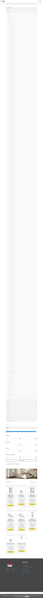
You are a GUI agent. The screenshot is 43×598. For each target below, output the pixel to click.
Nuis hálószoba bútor (11, 275)
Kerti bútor (22, 418)
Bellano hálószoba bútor (12, 64)
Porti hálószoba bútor (11, 293)
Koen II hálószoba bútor (12, 201)
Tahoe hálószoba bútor (12, 338)
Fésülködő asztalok (10, 383)
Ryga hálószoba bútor (11, 311)
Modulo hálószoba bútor (12, 257)
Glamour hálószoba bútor (12, 141)
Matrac (22, 403)
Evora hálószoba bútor (12, 116)
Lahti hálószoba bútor (11, 210)
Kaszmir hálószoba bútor (12, 190)
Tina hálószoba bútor (11, 347)
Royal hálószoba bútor (11, 304)
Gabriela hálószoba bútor (12, 134)
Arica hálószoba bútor (11, 42)
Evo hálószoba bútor (11, 114)
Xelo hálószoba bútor (11, 374)
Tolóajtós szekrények (10, 396)
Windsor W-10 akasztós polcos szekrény (12, 496)
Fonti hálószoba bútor (11, 125)
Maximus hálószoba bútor (12, 248)
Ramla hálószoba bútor (12, 300)
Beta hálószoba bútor (11, 69)
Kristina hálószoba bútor (12, 206)
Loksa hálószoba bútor (12, 226)
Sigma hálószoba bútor (12, 327)
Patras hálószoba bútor (12, 286)
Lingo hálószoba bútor (11, 221)
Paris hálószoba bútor (11, 284)
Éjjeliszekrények (10, 22)
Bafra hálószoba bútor (11, 55)
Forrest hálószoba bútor (12, 129)
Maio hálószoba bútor (11, 237)
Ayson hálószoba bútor (12, 49)
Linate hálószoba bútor (12, 219)
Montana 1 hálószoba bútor (12, 264)
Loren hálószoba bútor (12, 228)
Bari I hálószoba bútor (11, 62)
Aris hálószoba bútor (11, 44)
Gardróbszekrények (10, 387)
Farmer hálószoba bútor (12, 118)
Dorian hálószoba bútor (12, 107)
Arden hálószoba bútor (12, 40)
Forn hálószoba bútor (11, 127)
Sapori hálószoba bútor (12, 313)
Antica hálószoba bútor (12, 35)
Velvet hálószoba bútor (12, 354)
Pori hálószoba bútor (11, 291)
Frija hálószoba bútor (11, 132)
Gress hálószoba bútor (12, 143)
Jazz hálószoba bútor (11, 170)
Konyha (22, 411)
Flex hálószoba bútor (11, 123)
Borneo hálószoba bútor (12, 78)
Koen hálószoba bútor (11, 199)
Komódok (9, 392)
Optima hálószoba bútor (12, 277)
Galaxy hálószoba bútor (12, 136)
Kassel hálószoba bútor (12, 188)
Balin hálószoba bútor (11, 58)
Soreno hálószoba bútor (12, 329)
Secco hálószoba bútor (12, 318)
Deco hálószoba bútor (11, 100)
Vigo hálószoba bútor (11, 358)
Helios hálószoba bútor (12, 147)
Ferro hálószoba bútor (12, 120)
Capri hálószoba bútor (11, 87)
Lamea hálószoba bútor (12, 212)
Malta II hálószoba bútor (12, 239)
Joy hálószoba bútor (11, 172)
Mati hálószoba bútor (11, 246)
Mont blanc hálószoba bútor (12, 262)
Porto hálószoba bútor (11, 295)
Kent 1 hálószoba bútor (12, 192)
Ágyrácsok (9, 15)
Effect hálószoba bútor (12, 109)
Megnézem (12, 505)
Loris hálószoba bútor (11, 230)
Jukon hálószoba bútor (12, 174)
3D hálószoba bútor (11, 26)
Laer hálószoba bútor (11, 208)
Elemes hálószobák (22, 24)
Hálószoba (22, 11)
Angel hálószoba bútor (12, 33)
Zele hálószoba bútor (11, 378)
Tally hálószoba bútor (11, 340)
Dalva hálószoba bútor (11, 96)
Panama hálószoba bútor (12, 282)
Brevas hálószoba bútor (12, 80)
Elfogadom (27, 596)
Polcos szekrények (10, 394)
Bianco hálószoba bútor (12, 71)
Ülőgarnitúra (22, 401)
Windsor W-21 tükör (23, 544)
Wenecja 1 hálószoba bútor (12, 365)
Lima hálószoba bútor (11, 217)
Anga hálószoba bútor (11, 31)
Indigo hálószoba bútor (12, 165)
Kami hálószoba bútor (11, 179)
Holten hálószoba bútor (12, 154)
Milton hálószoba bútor (12, 255)
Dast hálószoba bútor (11, 98)
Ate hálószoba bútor (11, 46)
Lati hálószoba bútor (11, 215)
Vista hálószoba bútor (11, 363)
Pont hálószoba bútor (11, 289)
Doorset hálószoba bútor (12, 105)
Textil (22, 413)
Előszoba (22, 407)
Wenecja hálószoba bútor (12, 367)
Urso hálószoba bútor (11, 351)
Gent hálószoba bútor (11, 138)
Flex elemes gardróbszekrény (12, 385)
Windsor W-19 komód (12, 544)
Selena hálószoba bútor (12, 320)
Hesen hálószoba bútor (12, 152)
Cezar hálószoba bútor (12, 89)
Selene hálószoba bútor (12, 322)
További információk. (22, 596)
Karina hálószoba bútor (12, 183)
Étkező (22, 405)
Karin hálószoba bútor (11, 181)
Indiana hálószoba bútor (12, 161)
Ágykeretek (9, 13)
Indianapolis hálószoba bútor (12, 163)
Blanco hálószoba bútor (12, 73)
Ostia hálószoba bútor (11, 280)
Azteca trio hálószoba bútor (12, 53)
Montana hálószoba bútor (12, 266)
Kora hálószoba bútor (11, 203)
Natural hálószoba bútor (12, 271)
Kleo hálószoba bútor (11, 197)
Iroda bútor (22, 409)
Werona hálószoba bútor (12, 369)
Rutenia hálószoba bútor (12, 309)
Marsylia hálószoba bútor (12, 244)
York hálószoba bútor (11, 376)
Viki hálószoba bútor (11, 360)
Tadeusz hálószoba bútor (12, 336)
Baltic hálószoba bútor (11, 60)
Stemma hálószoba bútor (12, 331)
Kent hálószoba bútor (11, 194)
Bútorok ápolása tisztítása (11, 420)
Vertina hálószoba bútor (12, 356)
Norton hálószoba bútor (12, 273)
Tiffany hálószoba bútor (12, 345)
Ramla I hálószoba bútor (12, 302)
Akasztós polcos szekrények (11, 17)
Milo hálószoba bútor (11, 253)
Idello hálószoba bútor (11, 156)
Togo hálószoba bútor (11, 349)
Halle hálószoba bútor (11, 145)
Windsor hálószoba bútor (12, 372)
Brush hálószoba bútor (12, 82)
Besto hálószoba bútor (12, 67)
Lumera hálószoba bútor (12, 235)
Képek (8, 415)
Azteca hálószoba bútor (12, 51)
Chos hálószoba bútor (11, 91)
